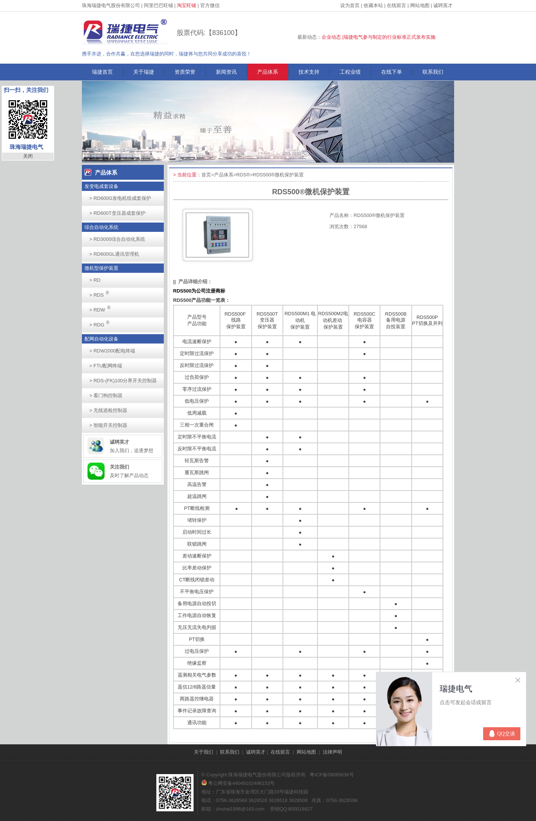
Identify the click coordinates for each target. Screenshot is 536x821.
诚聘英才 (443, 5)
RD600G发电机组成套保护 (120, 198)
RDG (101, 322)
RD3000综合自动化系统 (117, 239)
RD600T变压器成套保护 (117, 213)
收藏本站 (373, 5)
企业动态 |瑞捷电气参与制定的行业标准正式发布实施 (379, 37)
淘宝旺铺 (186, 5)
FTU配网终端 (105, 365)
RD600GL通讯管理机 (114, 254)
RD (94, 280)
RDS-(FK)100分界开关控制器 (123, 380)
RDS (101, 293)
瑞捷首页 (102, 72)
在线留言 (396, 5)
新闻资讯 (226, 72)
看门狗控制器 (105, 395)
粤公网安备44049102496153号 (238, 783)
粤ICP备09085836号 (332, 774)
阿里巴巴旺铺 (158, 5)
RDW (102, 308)
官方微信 (210, 5)
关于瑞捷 (143, 72)
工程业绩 (350, 72)
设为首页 (350, 5)
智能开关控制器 (108, 425)
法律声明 (332, 752)
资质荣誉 (185, 72)
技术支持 (309, 72)
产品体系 (267, 72)
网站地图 (420, 5)
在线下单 (391, 72)
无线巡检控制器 (108, 410)
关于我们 (203, 752)
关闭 (28, 156)
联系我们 (432, 72)
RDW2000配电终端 (112, 351)
